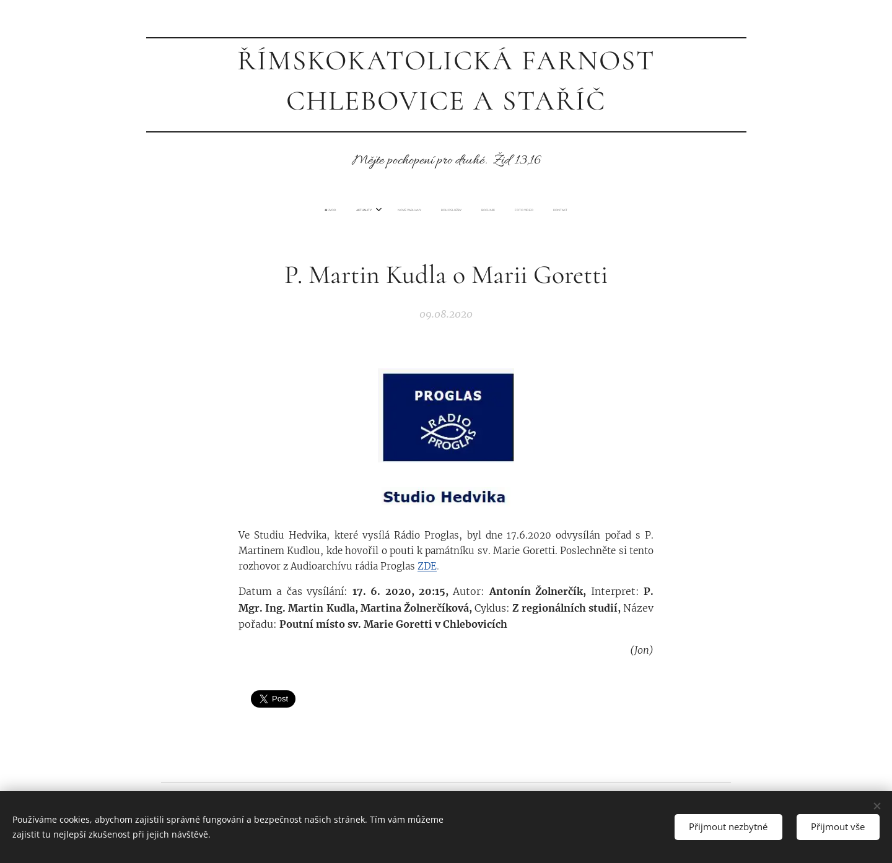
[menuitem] (388, 210)
